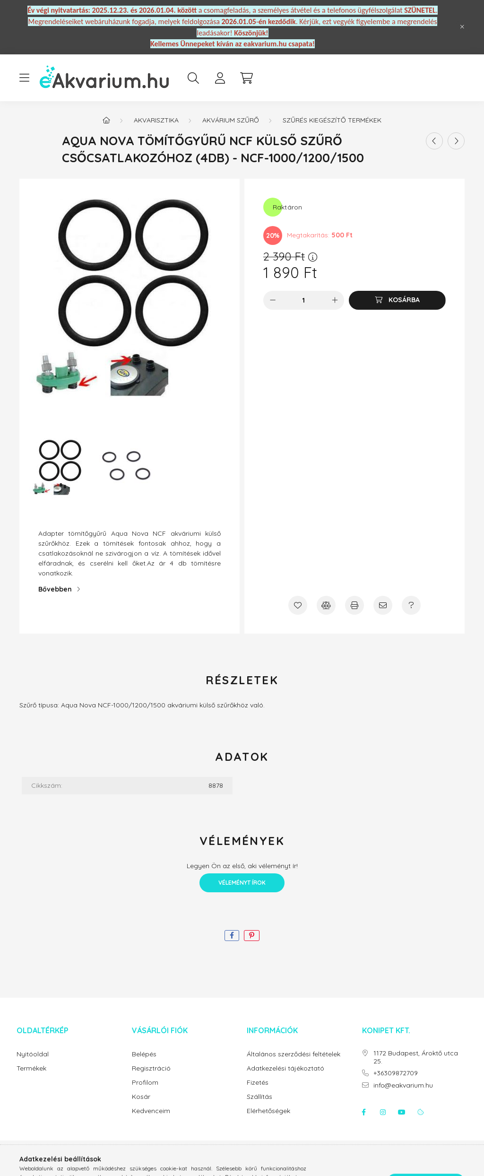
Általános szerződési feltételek (293, 1054)
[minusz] (273, 300)
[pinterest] (251, 935)
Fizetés (257, 1083)
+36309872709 (395, 1073)
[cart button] (246, 78)
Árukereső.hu (241, 1164)
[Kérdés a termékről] (411, 605)
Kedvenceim (151, 1111)
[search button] (193, 78)
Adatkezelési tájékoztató (285, 1068)
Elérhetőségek (268, 1111)
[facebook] (232, 935)
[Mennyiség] (303, 300)
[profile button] (219, 78)
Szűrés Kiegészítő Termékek (332, 120)
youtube (401, 1112)
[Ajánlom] (382, 605)
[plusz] (335, 300)
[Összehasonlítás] (326, 605)
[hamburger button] (24, 78)
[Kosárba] (397, 300)
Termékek (31, 1068)
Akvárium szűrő (230, 120)
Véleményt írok (242, 882)
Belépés (144, 1054)
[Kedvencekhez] (297, 605)
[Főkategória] (106, 120)
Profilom (145, 1083)
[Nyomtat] (354, 605)
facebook (363, 1112)
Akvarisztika (156, 120)
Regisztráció (151, 1068)
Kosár (141, 1097)
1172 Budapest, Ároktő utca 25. (415, 1057)
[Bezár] (462, 27)
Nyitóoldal (33, 1054)
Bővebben (55, 589)
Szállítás (259, 1097)
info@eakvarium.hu (403, 1085)
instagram (382, 1112)
